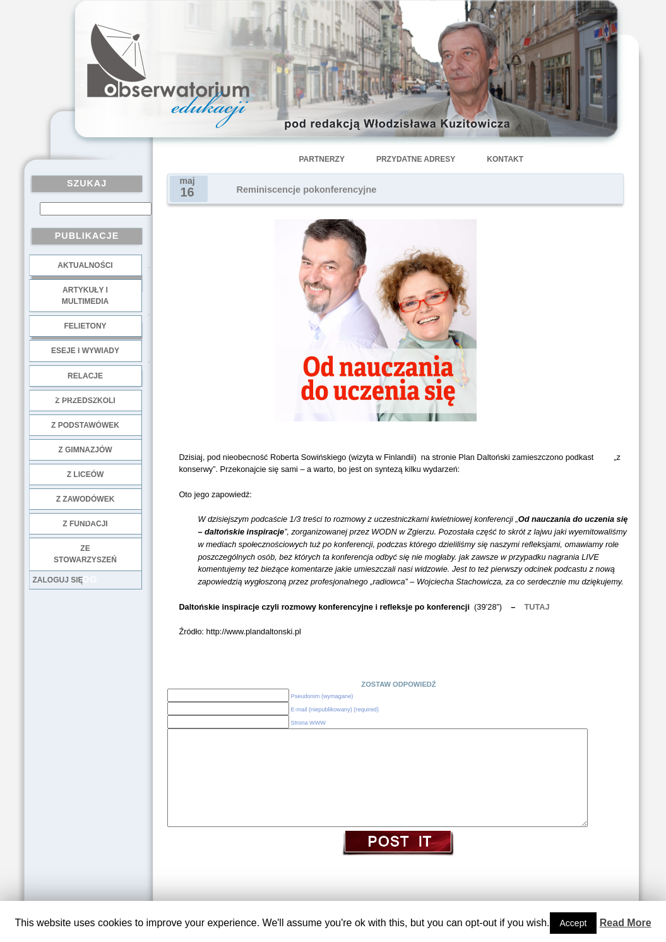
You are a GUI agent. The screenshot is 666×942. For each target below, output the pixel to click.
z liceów (85, 474)
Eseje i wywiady (85, 350)
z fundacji (84, 523)
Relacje (85, 375)
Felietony (85, 326)
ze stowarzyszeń (85, 554)
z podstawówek (85, 425)
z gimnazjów (85, 449)
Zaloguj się (58, 580)
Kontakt (505, 159)
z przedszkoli (85, 400)
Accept (573, 923)
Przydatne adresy (415, 159)
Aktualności (84, 265)
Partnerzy (322, 159)
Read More (625, 922)
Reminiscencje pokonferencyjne (307, 189)
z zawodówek (85, 499)
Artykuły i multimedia (85, 296)
